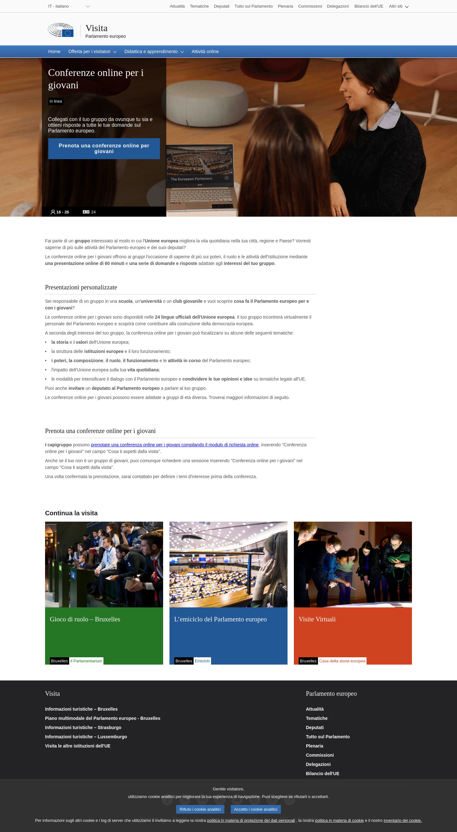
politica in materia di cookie (339, 824)
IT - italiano (58, 6)
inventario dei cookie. (403, 824)
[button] (399, 6)
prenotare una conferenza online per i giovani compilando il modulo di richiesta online (175, 444)
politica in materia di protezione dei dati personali (251, 824)
